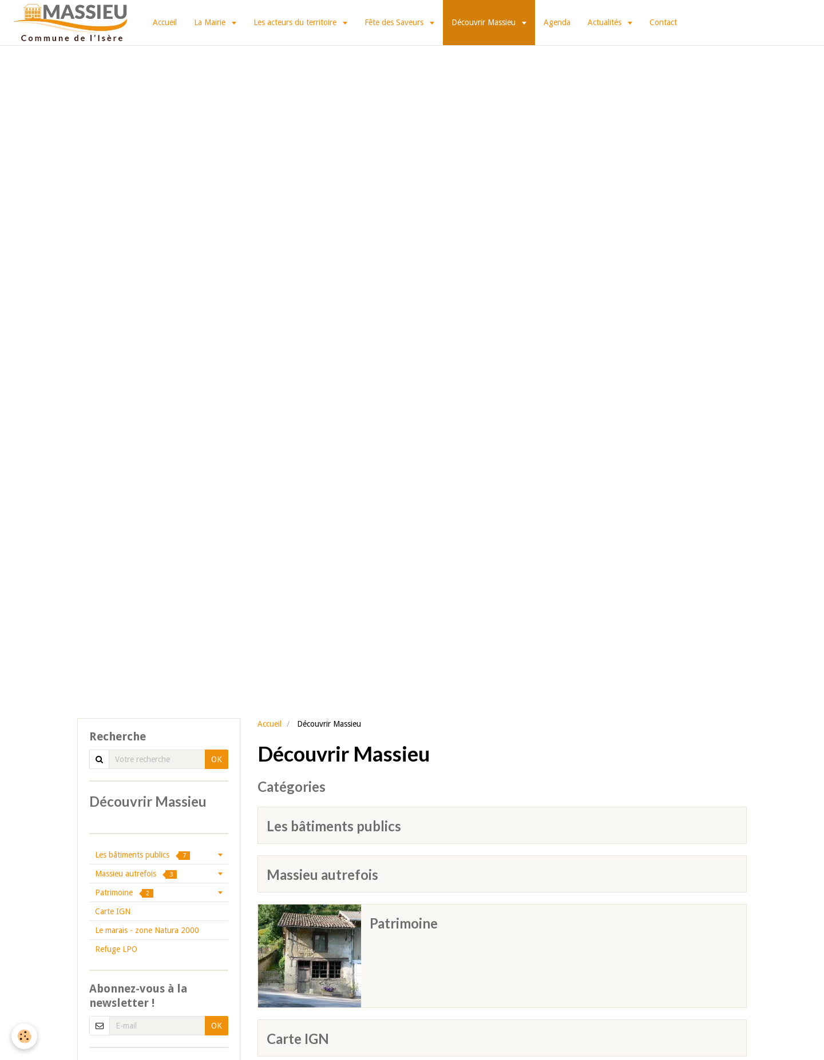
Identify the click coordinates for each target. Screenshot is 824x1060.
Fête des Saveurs (395, 22)
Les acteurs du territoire (296, 22)
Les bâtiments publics (334, 826)
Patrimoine (404, 923)
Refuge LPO (116, 949)
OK (216, 759)
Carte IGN (298, 1038)
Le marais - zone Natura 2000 (147, 930)
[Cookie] (24, 1036)
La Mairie (211, 22)
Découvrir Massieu (484, 22)
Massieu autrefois (322, 874)
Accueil (165, 22)
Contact (663, 22)
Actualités (606, 22)
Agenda (557, 22)
